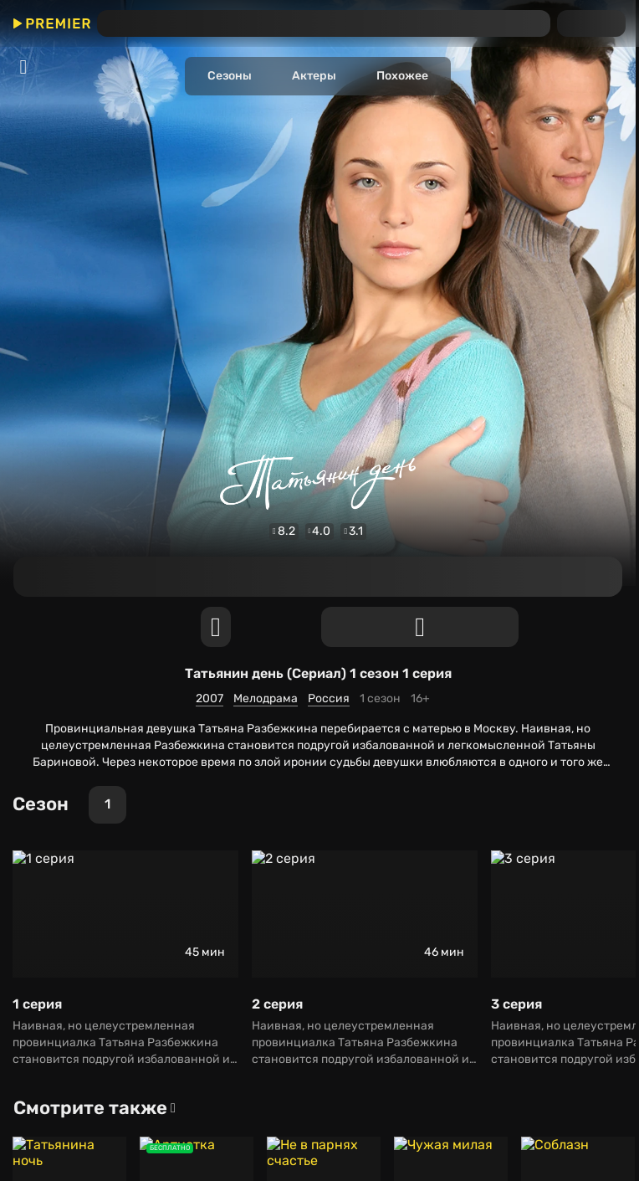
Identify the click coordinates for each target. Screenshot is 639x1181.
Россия (26, 372)
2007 (20, 342)
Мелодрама (39, 357)
